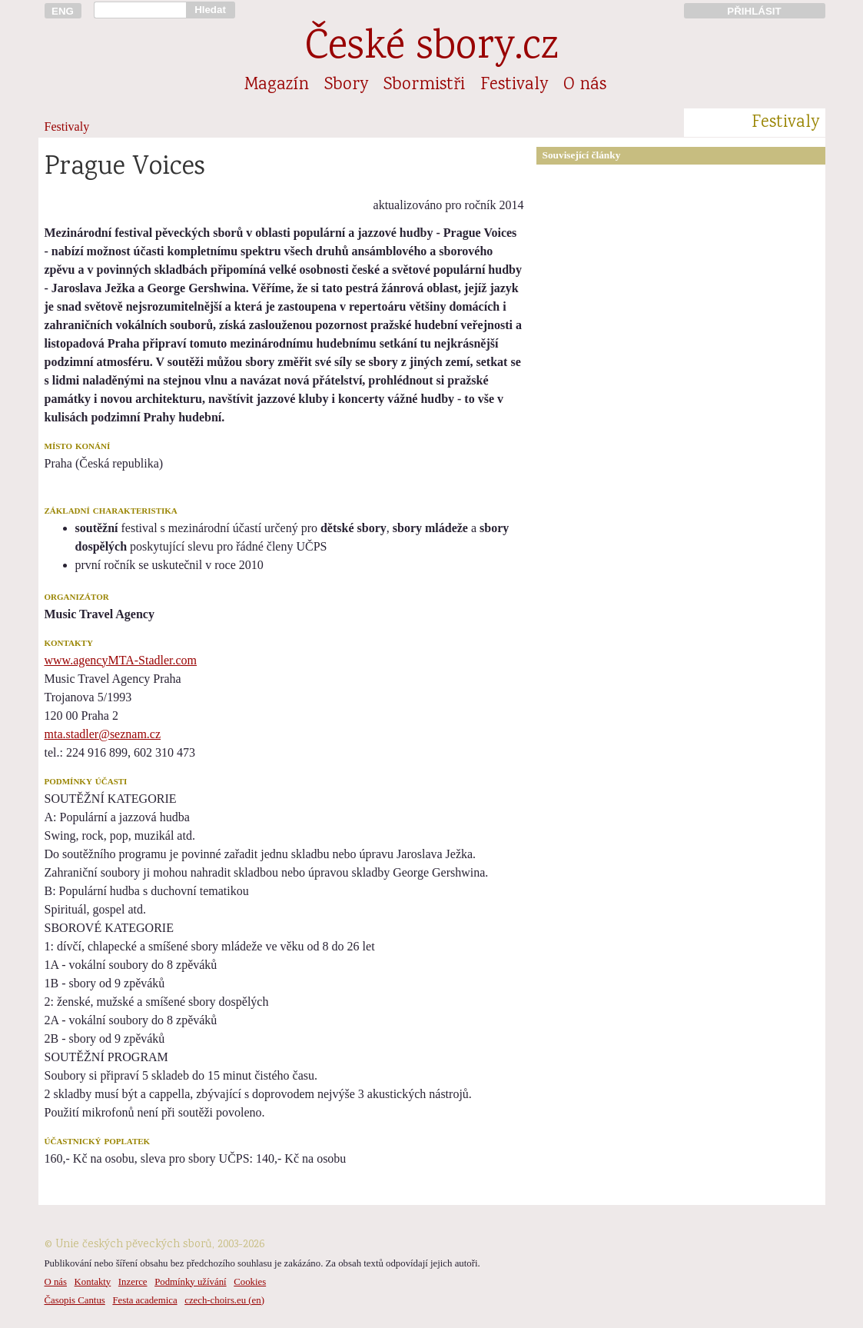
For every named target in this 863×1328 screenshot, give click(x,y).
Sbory (346, 85)
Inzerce (133, 1281)
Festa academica (144, 1300)
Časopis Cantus (75, 1300)
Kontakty (93, 1281)
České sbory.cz (431, 48)
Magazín (276, 85)
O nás (584, 85)
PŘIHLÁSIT (754, 11)
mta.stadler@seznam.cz (103, 734)
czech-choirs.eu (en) (224, 1300)
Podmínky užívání (190, 1281)
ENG (62, 11)
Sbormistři (424, 85)
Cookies (250, 1281)
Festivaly (514, 85)
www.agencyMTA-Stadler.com (121, 660)
